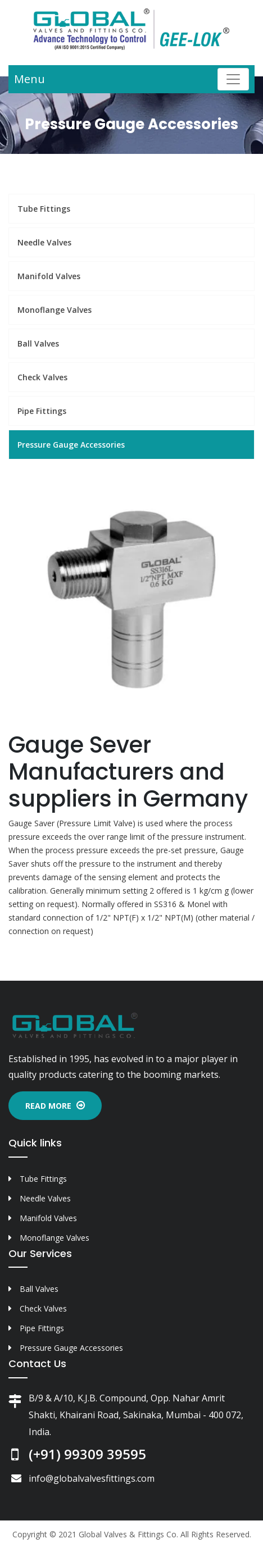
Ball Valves (38, 343)
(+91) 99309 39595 (87, 1454)
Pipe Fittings (41, 411)
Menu (29, 78)
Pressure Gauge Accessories (71, 444)
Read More (55, 1105)
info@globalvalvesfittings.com (92, 1478)
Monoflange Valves (54, 309)
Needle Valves (44, 242)
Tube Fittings (43, 208)
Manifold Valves (48, 276)
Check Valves (42, 377)
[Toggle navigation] (233, 79)
